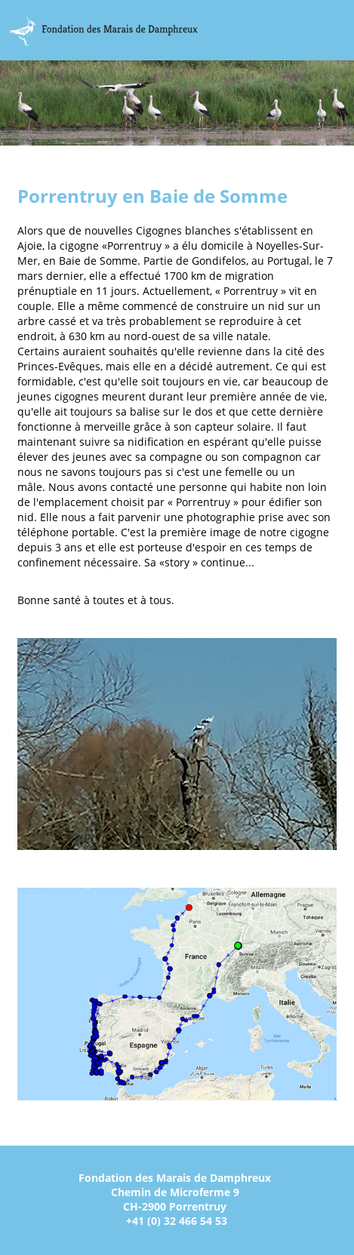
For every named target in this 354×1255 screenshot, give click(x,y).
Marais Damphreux (103, 30)
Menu (337, 30)
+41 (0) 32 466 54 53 (176, 1221)
